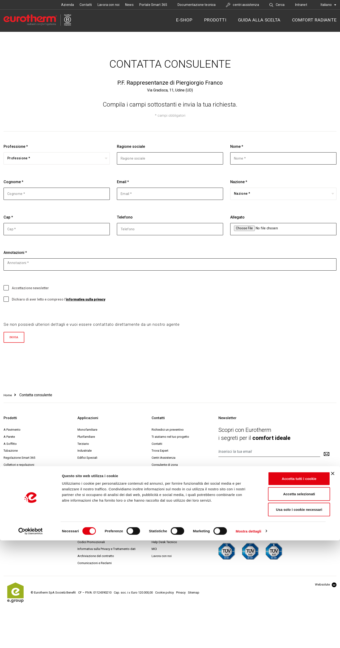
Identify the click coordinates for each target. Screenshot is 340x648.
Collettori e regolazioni (19, 466)
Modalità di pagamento (93, 515)
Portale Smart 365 (153, 5)
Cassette (10, 473)
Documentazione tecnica (197, 5)
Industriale (84, 452)
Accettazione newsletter (26, 287)
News (129, 5)
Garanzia (83, 536)
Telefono (125, 217)
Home (8, 396)
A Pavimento (12, 431)
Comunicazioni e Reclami (94, 564)
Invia (16, 338)
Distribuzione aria (15, 487)
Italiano (328, 5)
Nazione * (238, 182)
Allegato (237, 217)
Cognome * (13, 182)
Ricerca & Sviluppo (164, 501)
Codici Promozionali (91, 543)
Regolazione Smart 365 (19, 459)
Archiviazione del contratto (95, 557)
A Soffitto (10, 445)
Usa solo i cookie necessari (288, 617)
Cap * (8, 217)
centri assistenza (242, 5)
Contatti (86, 5)
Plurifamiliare (86, 438)
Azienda (67, 5)
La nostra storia (162, 494)
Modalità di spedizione (93, 522)
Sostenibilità (160, 522)
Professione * (16, 146)
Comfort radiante (314, 20)
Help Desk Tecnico (164, 543)
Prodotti (215, 20)
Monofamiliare (87, 431)
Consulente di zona (165, 466)
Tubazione (11, 452)
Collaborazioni (161, 515)
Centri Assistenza (163, 459)
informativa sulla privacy (85, 299)
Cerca (277, 5)
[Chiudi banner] (332, 581)
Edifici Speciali (87, 459)
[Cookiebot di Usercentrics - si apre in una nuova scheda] (30, 638)
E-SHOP (184, 20)
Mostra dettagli (248, 639)
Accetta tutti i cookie (288, 586)
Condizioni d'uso (89, 494)
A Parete (9, 438)
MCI (154, 550)
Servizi (156, 508)
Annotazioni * (15, 252)
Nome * (236, 146)
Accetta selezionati (288, 602)
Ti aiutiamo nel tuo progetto (170, 438)
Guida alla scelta (259, 20)
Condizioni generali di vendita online (102, 501)
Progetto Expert (162, 536)
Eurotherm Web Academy (169, 529)
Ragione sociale (131, 146)
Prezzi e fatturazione (91, 508)
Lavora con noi (108, 5)
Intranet (301, 5)
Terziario (83, 445)
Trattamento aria (15, 480)
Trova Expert (160, 452)
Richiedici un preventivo (168, 431)
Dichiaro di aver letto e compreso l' (54, 299)
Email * (123, 182)
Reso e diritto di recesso (94, 529)
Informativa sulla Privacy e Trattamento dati (106, 550)
